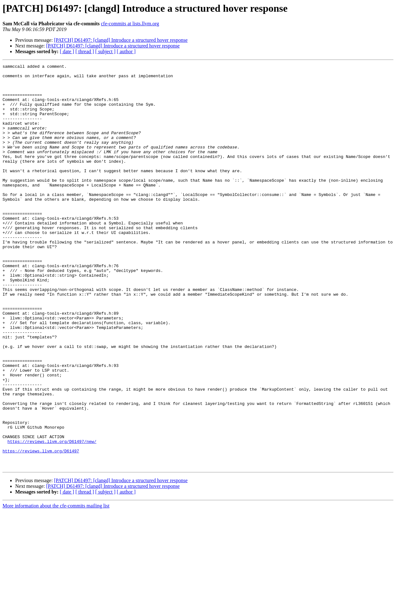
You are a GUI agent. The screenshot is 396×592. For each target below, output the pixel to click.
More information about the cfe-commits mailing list (56, 586)
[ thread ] (84, 51)
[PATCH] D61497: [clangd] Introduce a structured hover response (121, 40)
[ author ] (126, 51)
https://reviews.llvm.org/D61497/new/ (52, 517)
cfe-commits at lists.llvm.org (130, 23)
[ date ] (67, 51)
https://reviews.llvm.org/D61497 (41, 529)
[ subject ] (105, 51)
